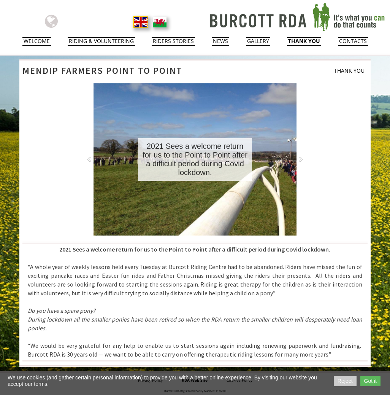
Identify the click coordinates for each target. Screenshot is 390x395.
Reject (345, 381)
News (220, 41)
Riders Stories (173, 41)
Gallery (258, 41)
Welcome (37, 41)
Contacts (353, 41)
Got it (370, 381)
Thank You (304, 41)
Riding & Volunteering (101, 41)
